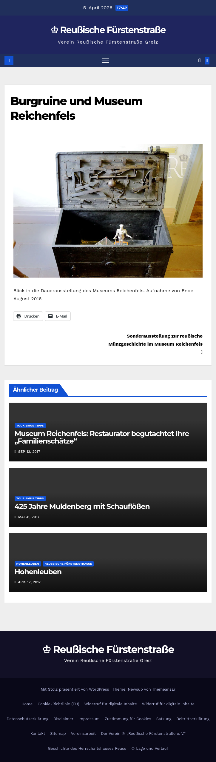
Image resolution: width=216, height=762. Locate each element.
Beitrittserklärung (192, 719)
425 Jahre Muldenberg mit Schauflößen (82, 506)
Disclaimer (63, 719)
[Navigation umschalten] (105, 60)
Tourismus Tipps (30, 425)
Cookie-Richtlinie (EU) (58, 704)
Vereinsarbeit (83, 733)
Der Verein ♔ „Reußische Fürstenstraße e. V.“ (143, 733)
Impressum (89, 719)
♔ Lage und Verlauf (149, 748)
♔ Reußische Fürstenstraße (108, 30)
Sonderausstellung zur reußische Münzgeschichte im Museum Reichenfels (155, 344)
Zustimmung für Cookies (128, 719)
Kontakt (37, 733)
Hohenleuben (27, 563)
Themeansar (163, 689)
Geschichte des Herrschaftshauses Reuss (87, 748)
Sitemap (58, 733)
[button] (199, 60)
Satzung (164, 719)
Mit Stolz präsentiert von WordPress (75, 689)
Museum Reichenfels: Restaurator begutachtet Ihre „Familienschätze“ (102, 437)
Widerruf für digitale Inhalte (110, 704)
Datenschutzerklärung (27, 719)
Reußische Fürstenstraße (68, 563)
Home (27, 704)
